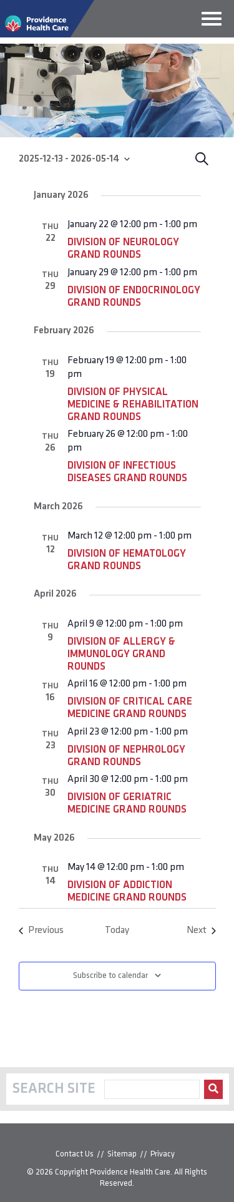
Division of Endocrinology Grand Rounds (133, 296)
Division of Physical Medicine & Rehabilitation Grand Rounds (132, 405)
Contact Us (75, 1154)
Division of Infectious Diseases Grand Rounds (127, 472)
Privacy (162, 1154)
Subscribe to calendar (110, 975)
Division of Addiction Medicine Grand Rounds (127, 891)
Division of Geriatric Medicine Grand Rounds (127, 803)
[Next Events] (201, 930)
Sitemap (122, 1154)
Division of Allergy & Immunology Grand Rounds (121, 654)
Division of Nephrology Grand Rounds (126, 756)
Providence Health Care (130, 1172)
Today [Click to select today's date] (117, 931)
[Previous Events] (41, 930)
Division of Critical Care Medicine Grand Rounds (129, 708)
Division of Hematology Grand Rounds (126, 560)
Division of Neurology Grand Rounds (123, 248)
